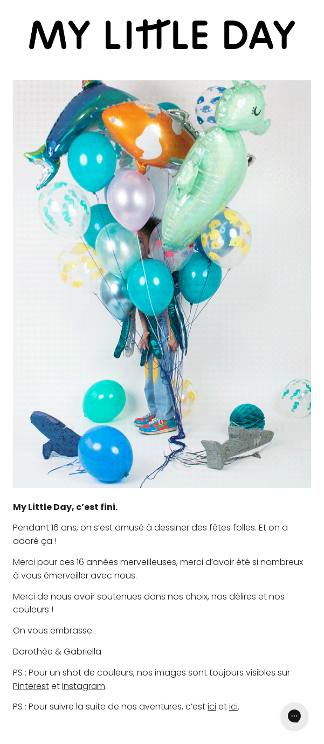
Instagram (83, 686)
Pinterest (31, 686)
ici (212, 706)
